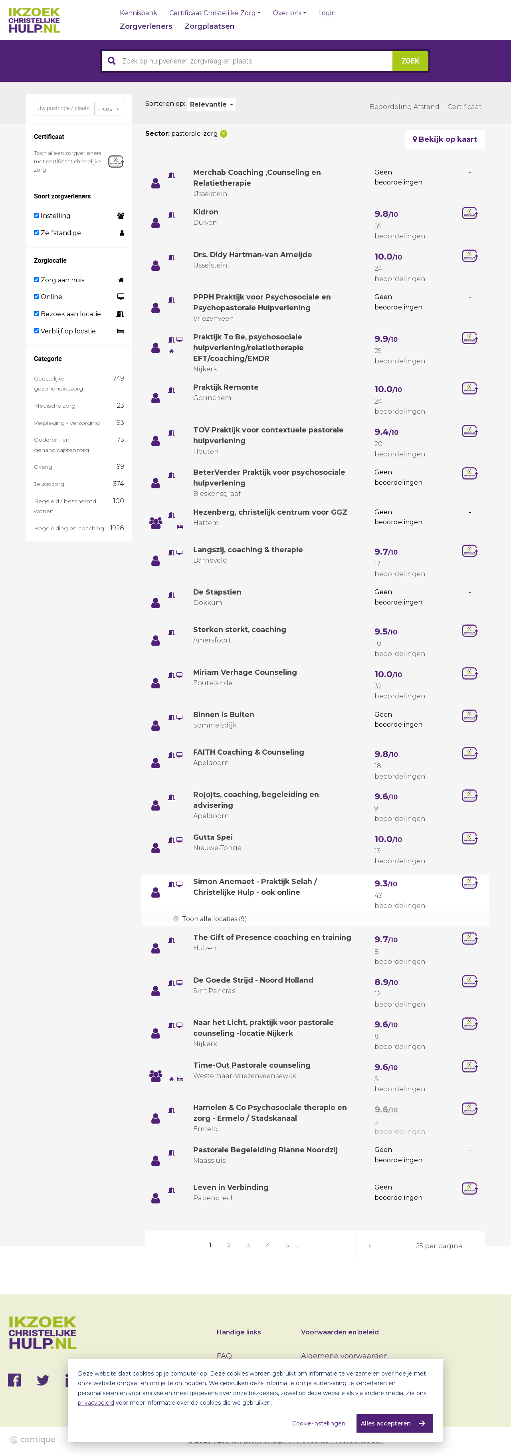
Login (327, 13)
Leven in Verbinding (231, 1187)
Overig (43, 466)
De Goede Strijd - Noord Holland (254, 980)
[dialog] (255, 1400)
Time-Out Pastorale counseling (252, 1065)
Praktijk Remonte (226, 387)
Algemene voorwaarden (344, 1356)
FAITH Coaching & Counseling (249, 752)
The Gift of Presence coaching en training (273, 937)
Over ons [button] (287, 13)
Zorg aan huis (59, 280)
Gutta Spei (213, 837)
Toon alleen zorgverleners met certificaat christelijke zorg (67, 161)
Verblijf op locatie (65, 331)
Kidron (206, 212)
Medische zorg (54, 405)
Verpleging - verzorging (67, 422)
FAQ (224, 1356)
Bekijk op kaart (445, 139)
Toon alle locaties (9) (214, 919)
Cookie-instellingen (318, 1423)
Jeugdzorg (49, 484)
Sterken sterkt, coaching (240, 629)
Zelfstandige (57, 233)
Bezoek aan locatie (67, 314)
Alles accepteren (386, 1423)
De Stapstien (217, 592)
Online (48, 297)
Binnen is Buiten (224, 714)
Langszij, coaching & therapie (249, 549)
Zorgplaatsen (209, 26)
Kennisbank (138, 13)
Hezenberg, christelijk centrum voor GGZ (271, 512)
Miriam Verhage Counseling (246, 672)
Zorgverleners (146, 26)
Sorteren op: (165, 103)
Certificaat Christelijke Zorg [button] (212, 13)
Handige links (239, 1332)
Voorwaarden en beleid (340, 1332)
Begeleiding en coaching (69, 528)
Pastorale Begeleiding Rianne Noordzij (267, 1150)
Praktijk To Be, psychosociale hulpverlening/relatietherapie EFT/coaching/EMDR (249, 348)
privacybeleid (96, 1402)
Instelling (52, 216)
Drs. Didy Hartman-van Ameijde (254, 254)
